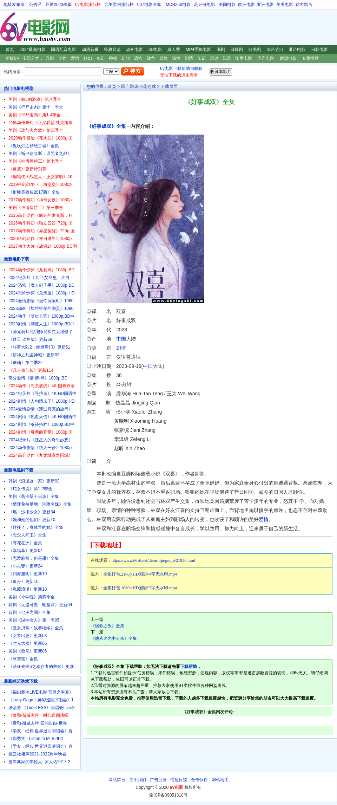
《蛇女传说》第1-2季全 (30, 488)
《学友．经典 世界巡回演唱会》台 (40, 746)
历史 (214, 58)
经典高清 (112, 49)
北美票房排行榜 (119, 4)
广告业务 (158, 779)
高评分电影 (204, 4)
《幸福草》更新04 (25, 550)
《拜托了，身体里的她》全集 (35, 527)
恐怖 (138, 58)
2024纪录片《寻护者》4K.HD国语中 (42, 393)
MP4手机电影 (198, 49)
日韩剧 (236, 49)
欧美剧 (255, 49)
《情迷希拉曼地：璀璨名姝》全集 (40, 504)
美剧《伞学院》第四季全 (31, 597)
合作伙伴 (199, 779)
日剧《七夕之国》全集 (29, 612)
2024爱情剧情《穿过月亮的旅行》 (40, 409)
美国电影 (227, 4)
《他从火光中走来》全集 (114, 638)
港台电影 (297, 49)
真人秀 (173, 49)
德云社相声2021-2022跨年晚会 (37, 754)
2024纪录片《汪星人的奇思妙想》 (40, 439)
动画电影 (134, 49)
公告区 (35, 4)
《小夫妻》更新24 (25, 566)
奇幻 (100, 58)
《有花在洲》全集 (25, 542)
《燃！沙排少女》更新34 (31, 511)
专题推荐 (310, 58)
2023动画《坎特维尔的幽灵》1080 (40, 308)
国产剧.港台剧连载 (138, 86)
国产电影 (265, 58)
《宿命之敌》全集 (107, 625)
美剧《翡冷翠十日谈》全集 (33, 496)
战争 (151, 58)
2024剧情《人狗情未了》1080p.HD (41, 401)
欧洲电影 (246, 4)
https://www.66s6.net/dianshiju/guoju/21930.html (153, 560)
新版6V (12, 58)
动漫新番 (90, 49)
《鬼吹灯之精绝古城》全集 (33, 145)
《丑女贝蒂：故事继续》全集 (35, 627)
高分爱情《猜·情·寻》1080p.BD (37, 378)
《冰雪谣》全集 (23, 658)
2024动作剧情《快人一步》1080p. (40, 447)
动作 (62, 58)
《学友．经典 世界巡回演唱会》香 (40, 730)
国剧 (221, 49)
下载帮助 (188, 666)
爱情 (75, 58)
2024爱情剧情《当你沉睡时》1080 (40, 300)
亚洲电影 (265, 4)
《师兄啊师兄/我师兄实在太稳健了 (40, 331)
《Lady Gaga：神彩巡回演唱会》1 (40, 699)
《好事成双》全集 (106, 126)
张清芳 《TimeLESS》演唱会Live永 (41, 707)
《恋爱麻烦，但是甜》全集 (33, 558)
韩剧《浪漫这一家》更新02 (33, 481)
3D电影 (155, 49)
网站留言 (116, 779)
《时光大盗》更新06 (27, 643)
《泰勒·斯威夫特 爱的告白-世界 (37, 723)
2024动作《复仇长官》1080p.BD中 (41, 316)
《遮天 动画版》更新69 (30, 339)
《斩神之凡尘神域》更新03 (33, 354)
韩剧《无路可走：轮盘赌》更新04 (40, 604)
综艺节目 (274, 49)
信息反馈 (178, 779)
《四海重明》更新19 (27, 573)
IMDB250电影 (178, 4)
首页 (10, 49)
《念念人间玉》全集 (27, 535)
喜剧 (50, 58)
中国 (121, 339)
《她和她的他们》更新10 (31, 519)
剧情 (189, 58)
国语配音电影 (63, 49)
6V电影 (7, 27)
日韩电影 (319, 49)
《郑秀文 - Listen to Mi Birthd (35, 738)
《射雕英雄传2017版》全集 (34, 192)
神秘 (113, 58)
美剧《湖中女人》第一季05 (33, 620)
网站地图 (220, 779)
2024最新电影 (32, 49)
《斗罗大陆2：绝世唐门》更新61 (39, 347)
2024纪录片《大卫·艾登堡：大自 (39, 277)
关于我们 (137, 779)
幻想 (125, 58)
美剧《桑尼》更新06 (27, 651)
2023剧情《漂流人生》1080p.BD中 (41, 324)
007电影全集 (149, 4)
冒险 (163, 58)
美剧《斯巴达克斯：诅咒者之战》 (40, 153)
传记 (201, 58)
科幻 (88, 58)
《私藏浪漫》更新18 (27, 589)
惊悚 (176, 58)
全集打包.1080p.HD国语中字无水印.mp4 (140, 587)
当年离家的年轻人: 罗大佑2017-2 (39, 761)
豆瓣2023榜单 (58, 4)
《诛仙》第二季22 (25, 362)
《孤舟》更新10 (23, 581)
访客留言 (304, 4)
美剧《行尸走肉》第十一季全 (35, 107)
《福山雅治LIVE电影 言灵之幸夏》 (40, 692)
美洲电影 (284, 4)
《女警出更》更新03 (27, 635)
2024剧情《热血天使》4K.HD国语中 (42, 416)
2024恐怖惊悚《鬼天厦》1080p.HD (41, 293)
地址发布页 (14, 4)
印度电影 (243, 58)
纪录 (227, 58)
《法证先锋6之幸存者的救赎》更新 (41, 666)
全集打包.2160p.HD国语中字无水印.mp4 (140, 574)
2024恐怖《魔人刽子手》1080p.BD (41, 285)
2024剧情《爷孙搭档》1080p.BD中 (41, 424)
